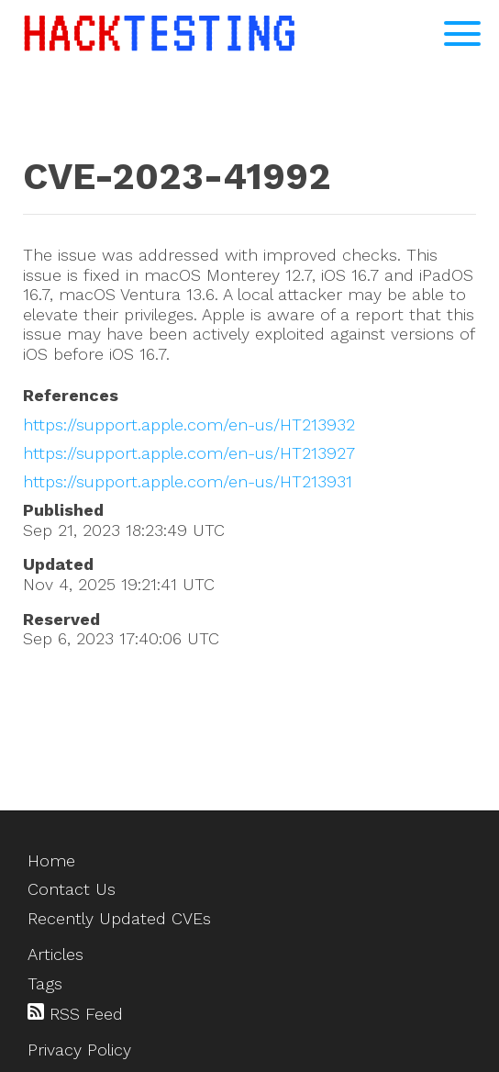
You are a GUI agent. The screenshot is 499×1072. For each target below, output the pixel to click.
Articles (55, 954)
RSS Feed (75, 1013)
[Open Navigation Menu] (462, 33)
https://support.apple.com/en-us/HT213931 (187, 481)
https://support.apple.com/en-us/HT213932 (189, 424)
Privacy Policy (79, 1049)
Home (51, 860)
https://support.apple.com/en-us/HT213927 (189, 453)
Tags (45, 983)
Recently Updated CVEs (119, 918)
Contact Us (72, 889)
